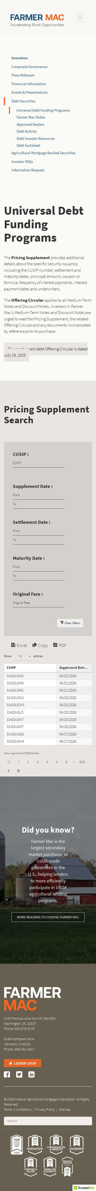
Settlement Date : (31, 522)
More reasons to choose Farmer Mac (48, 917)
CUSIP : (21, 454)
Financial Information (29, 83)
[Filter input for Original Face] (38, 602)
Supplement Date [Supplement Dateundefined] (72, 667)
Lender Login (22, 1063)
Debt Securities (23, 101)
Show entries (23, 656)
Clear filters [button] (72, 623)
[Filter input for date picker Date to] (38, 504)
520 (82, 762)
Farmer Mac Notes (31, 117)
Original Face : (28, 594)
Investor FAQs (22, 161)
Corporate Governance (29, 66)
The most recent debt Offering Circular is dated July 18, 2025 (46, 352)
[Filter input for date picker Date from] (38, 495)
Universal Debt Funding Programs (43, 110)
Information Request (28, 170)
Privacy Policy (45, 1109)
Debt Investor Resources (36, 138)
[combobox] (22, 656)
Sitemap (65, 1109)
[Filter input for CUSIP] (38, 463)
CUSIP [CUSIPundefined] (11, 667)
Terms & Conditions (17, 1109)
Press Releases (23, 75)
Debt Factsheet (28, 145)
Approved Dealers (30, 124)
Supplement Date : (33, 486)
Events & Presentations (30, 92)
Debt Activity (27, 131)
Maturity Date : (29, 558)
